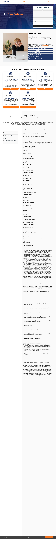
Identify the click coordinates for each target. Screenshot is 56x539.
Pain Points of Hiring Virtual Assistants (10, 140)
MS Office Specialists (10, 98)
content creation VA (27, 302)
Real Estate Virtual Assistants (28, 79)
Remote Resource (45, 45)
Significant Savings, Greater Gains (41, 52)
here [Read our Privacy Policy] (21, 537)
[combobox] (34, 12)
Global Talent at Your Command (41, 50)
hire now (11, 88)
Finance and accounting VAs (32, 315)
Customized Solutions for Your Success (41, 58)
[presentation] (38, 24)
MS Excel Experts (26, 98)
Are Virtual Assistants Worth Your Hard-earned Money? (10, 133)
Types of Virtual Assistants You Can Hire (10, 138)
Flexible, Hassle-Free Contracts (41, 54)
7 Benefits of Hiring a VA (8, 135)
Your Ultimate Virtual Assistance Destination (41, 48)
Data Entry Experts (44, 79)
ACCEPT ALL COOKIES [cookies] (49, 537)
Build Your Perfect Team (41, 56)
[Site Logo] (9, 2)
